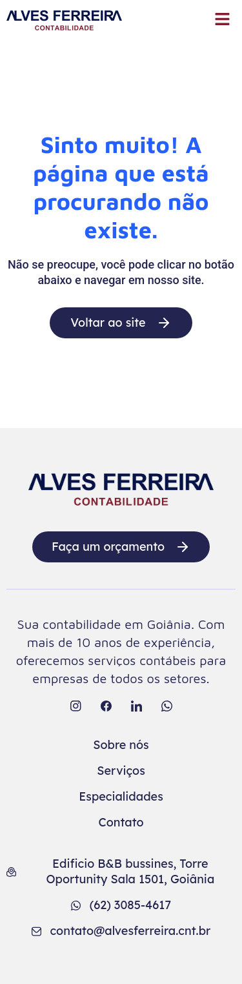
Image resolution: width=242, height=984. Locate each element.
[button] (223, 20)
